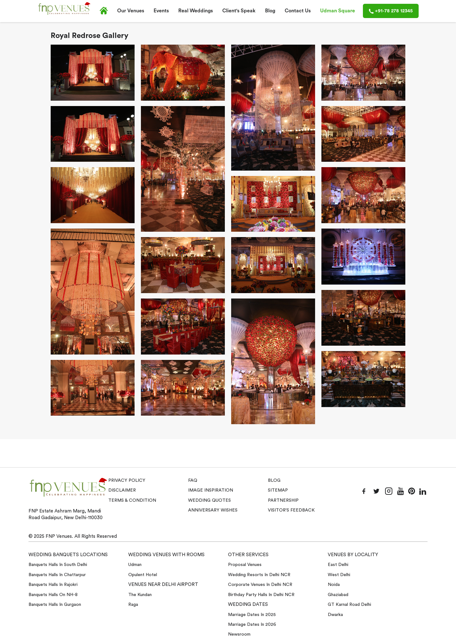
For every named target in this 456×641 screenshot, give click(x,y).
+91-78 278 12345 (391, 11)
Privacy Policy (126, 480)
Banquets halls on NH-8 (53, 595)
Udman (135, 564)
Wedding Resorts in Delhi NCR (259, 575)
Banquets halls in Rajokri (53, 584)
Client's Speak (239, 10)
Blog (270, 10)
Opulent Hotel (142, 575)
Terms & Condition (132, 500)
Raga (133, 604)
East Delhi (338, 564)
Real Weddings (195, 10)
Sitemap (278, 490)
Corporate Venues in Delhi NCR (260, 584)
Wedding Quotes (209, 500)
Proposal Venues (245, 564)
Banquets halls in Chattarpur (57, 575)
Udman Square (337, 10)
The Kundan (140, 595)
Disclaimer (122, 490)
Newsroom (239, 634)
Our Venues (130, 10)
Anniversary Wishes (213, 510)
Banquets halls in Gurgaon (54, 604)
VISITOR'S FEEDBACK (291, 510)
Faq (192, 480)
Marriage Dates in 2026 (252, 624)
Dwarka (335, 615)
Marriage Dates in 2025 (252, 615)
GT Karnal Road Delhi (349, 604)
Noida (334, 584)
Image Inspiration (210, 490)
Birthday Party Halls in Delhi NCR (261, 595)
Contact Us (298, 10)
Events (161, 10)
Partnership (283, 500)
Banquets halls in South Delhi (57, 564)
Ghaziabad (338, 595)
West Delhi (339, 575)
